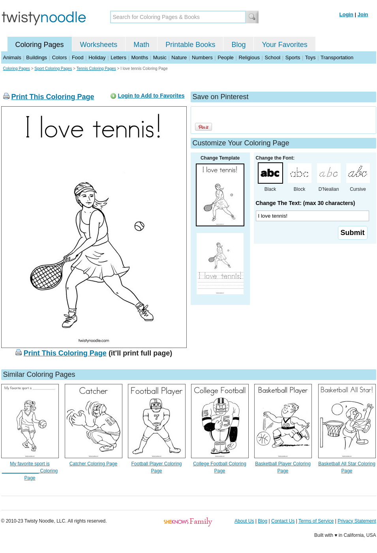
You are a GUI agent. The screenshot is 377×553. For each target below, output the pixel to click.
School (273, 57)
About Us (244, 521)
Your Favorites (284, 45)
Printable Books (190, 45)
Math (141, 45)
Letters (118, 57)
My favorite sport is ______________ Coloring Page (30, 471)
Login (346, 14)
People (225, 57)
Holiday (96, 57)
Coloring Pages (39, 45)
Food (78, 57)
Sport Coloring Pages (53, 68)
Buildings (36, 57)
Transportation (337, 57)
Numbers (202, 57)
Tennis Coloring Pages (96, 68)
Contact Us (282, 521)
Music (160, 57)
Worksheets (99, 45)
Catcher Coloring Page (93, 463)
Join (363, 14)
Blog (238, 45)
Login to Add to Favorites (151, 95)
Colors (59, 57)
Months (139, 57)
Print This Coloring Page (52, 97)
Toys (310, 57)
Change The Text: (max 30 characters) (305, 203)
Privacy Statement (357, 521)
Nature (179, 57)
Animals (12, 57)
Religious (248, 57)
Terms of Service (316, 521)
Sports (292, 57)
